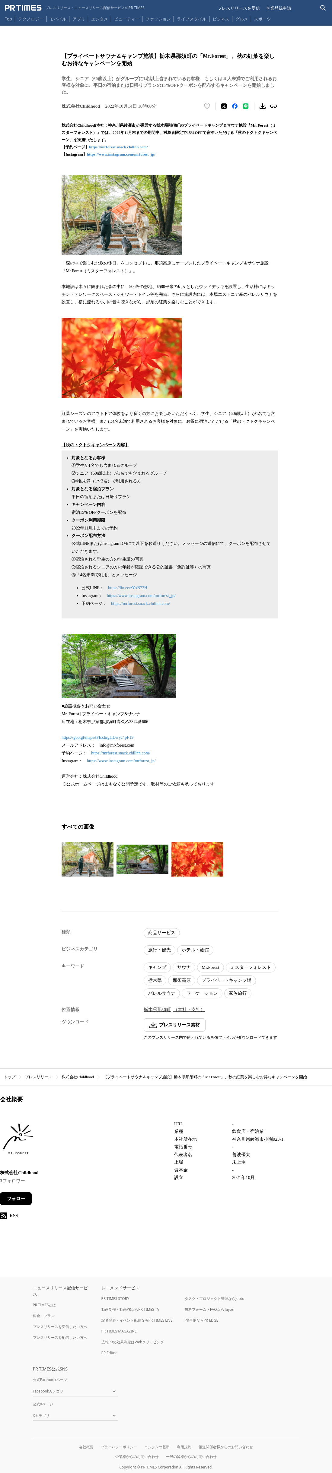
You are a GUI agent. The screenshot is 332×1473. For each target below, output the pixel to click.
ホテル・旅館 (195, 949)
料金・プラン (44, 1315)
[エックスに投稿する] (224, 106)
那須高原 (182, 980)
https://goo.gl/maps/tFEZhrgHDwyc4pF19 (97, 737)
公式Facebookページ (50, 1379)
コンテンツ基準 (157, 1446)
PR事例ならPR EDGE (201, 1320)
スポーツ (262, 19)
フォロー (16, 1198)
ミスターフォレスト (250, 967)
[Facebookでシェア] (235, 106)
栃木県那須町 (157, 1009)
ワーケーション (202, 993)
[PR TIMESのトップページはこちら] (75, 7)
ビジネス (220, 19)
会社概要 (86, 1446)
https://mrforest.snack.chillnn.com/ (118, 147)
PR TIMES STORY (115, 1298)
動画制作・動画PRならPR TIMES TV (130, 1309)
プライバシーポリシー (119, 1446)
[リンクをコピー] (273, 106)
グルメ (241, 19)
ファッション (158, 19)
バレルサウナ (161, 993)
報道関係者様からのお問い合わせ (226, 1446)
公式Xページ (43, 1404)
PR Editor (109, 1352)
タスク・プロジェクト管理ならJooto (214, 1298)
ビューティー (126, 19)
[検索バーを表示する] (323, 8)
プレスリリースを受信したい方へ (60, 1326)
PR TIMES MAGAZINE (119, 1331)
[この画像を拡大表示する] (87, 859)
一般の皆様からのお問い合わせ (191, 1456)
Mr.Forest (210, 967)
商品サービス (161, 932)
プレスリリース (38, 1077)
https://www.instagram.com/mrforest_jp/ (121, 154)
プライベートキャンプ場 (226, 980)
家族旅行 (238, 993)
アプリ (78, 19)
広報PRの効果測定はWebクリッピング (132, 1342)
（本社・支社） (189, 1009)
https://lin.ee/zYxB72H (127, 588)
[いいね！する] (207, 106)
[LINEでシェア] (246, 106)
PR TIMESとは (44, 1304)
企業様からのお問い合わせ (137, 1456)
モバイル (57, 19)
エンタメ (99, 19)
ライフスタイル (191, 19)
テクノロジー (30, 19)
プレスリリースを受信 (239, 8)
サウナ (184, 967)
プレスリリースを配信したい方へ (60, 1337)
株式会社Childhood (78, 1077)
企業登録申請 (278, 8)
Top (8, 19)
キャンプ (157, 967)
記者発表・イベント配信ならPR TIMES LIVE (137, 1320)
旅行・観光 (159, 949)
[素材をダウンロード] (262, 106)
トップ (9, 1077)
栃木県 (155, 980)
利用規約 (184, 1446)
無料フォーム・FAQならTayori (210, 1309)
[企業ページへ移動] (19, 1141)
